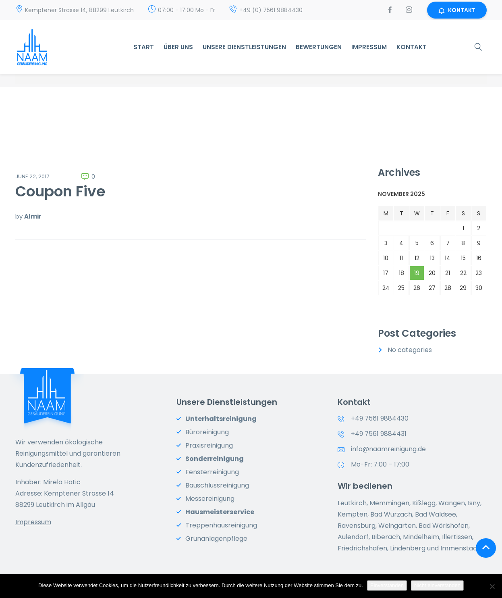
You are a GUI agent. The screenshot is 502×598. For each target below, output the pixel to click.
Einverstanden (387, 585)
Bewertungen (319, 47)
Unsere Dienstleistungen (244, 47)
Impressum (369, 47)
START (143, 47)
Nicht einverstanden (437, 585)
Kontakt (411, 47)
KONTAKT (456, 10)
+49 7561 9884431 (379, 433)
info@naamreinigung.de (388, 449)
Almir (32, 216)
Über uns (178, 47)
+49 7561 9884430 (380, 418)
